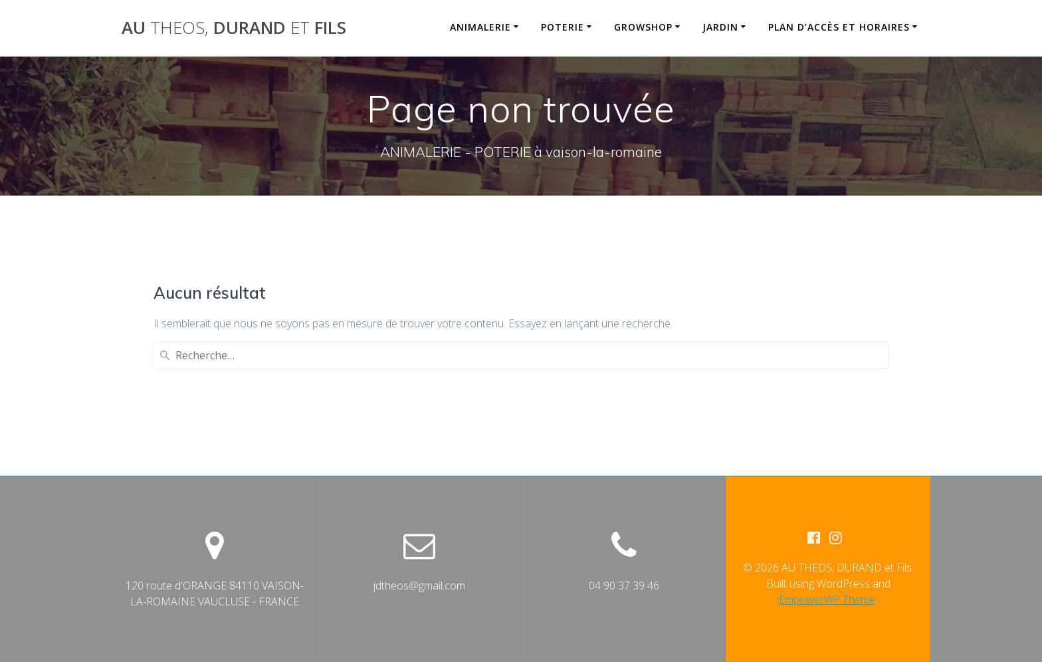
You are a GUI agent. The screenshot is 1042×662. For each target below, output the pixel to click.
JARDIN (720, 27)
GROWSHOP (643, 27)
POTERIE (562, 27)
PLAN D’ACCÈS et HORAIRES (839, 27)
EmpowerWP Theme (827, 599)
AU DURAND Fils (234, 28)
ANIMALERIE (480, 27)
